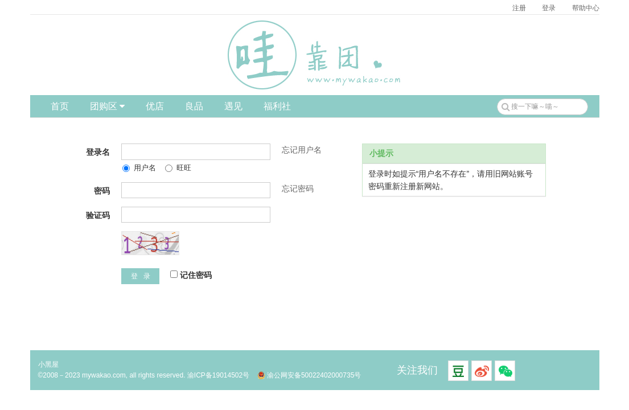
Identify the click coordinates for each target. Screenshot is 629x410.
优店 (155, 106)
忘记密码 (298, 188)
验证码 (98, 215)
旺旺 (178, 167)
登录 (549, 8)
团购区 (107, 106)
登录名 (98, 152)
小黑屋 (48, 364)
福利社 (277, 106)
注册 (519, 8)
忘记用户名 (302, 149)
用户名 (139, 167)
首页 (60, 106)
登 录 (140, 276)
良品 (194, 106)
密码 (102, 190)
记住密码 (191, 275)
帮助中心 (585, 8)
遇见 (233, 106)
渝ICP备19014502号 (218, 375)
